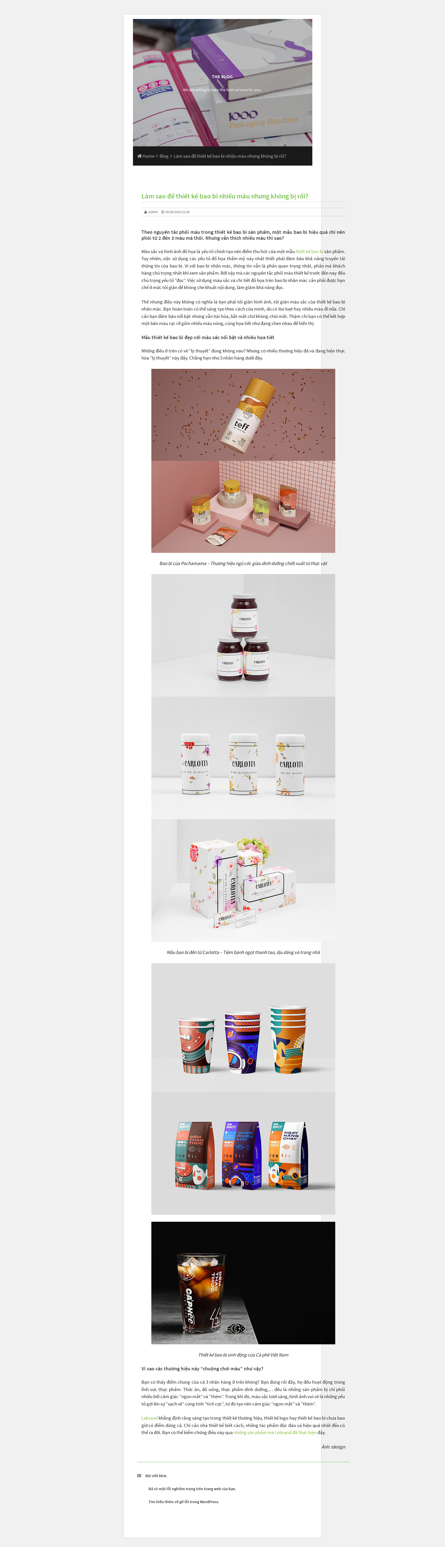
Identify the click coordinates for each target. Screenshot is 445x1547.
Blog (164, 156)
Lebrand (149, 1418)
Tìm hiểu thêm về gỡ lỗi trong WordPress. (184, 1501)
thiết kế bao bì (309, 251)
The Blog (222, 76)
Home (145, 156)
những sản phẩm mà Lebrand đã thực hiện (275, 1432)
